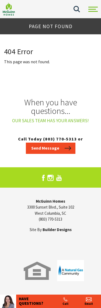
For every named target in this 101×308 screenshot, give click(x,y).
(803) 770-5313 (50, 219)
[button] (77, 9)
